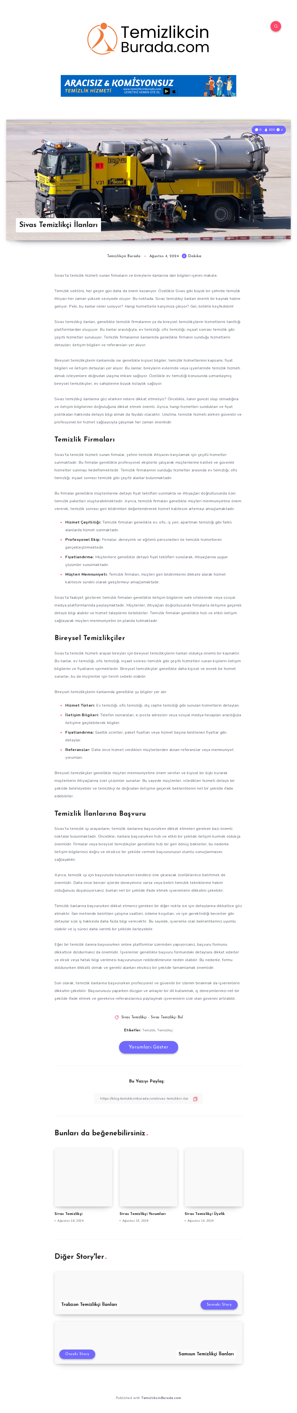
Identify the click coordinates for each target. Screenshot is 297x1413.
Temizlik (148, 1030)
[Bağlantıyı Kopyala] (148, 1098)
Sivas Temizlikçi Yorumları (143, 1214)
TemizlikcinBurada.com (161, 1398)
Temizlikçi (165, 1030)
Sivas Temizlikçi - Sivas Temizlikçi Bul (152, 1017)
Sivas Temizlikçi (68, 1214)
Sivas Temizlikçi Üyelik (205, 1214)
